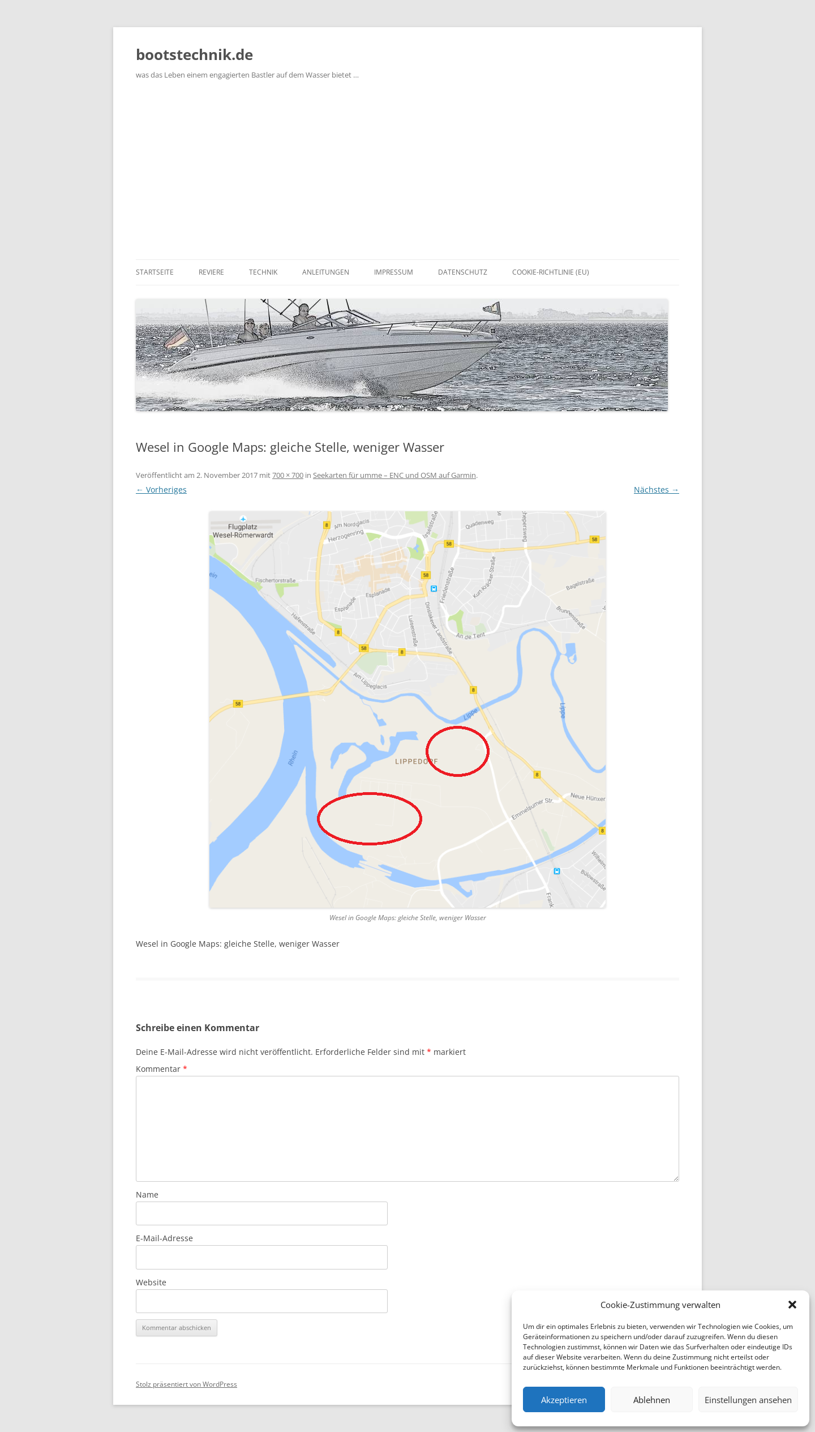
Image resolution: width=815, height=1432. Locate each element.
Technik (263, 272)
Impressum (393, 272)
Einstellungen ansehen (748, 1399)
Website (151, 1282)
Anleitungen (325, 272)
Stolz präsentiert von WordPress (186, 1384)
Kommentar (161, 1068)
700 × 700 (287, 475)
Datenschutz (462, 272)
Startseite (155, 272)
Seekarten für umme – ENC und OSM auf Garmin (394, 475)
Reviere (211, 272)
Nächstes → (656, 489)
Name (147, 1194)
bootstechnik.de (194, 54)
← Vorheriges (161, 489)
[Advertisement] (407, 174)
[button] (792, 1304)
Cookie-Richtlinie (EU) (550, 272)
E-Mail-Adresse (164, 1238)
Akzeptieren (564, 1399)
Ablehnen (651, 1399)
